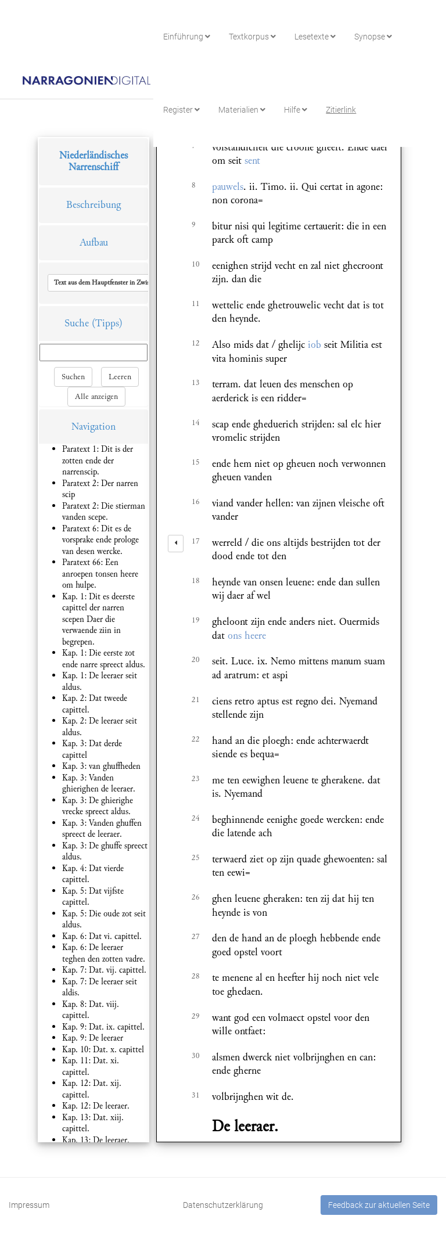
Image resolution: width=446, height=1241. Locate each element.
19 (196, 620)
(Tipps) (107, 323)
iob (314, 344)
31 (196, 1095)
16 (196, 502)
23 (196, 779)
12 (196, 343)
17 (196, 541)
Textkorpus (252, 36)
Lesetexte (315, 36)
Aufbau (94, 242)
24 (196, 818)
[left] (176, 543)
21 (196, 700)
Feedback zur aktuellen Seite (379, 1205)
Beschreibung (93, 204)
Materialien (241, 109)
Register (181, 109)
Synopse (373, 36)
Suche (76, 323)
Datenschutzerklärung (223, 1205)
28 (196, 976)
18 (196, 581)
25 (196, 858)
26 (196, 897)
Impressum (29, 1205)
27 (196, 937)
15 (196, 462)
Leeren (120, 377)
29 (196, 1016)
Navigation (93, 426)
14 (196, 423)
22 (196, 739)
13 (196, 383)
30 (196, 1056)
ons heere (247, 635)
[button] (129, 283)
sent (252, 160)
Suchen (73, 377)
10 (196, 264)
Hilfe (295, 109)
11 (196, 304)
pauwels (227, 186)
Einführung (186, 36)
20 (196, 660)
